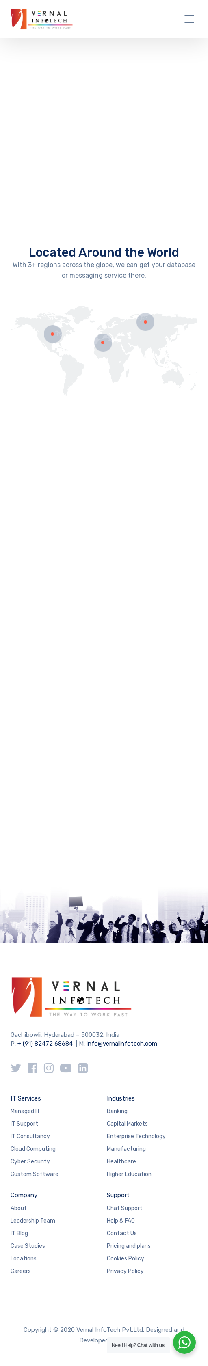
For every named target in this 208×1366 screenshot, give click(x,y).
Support (118, 1195)
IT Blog (19, 1233)
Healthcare (121, 1161)
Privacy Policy (125, 1271)
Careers (21, 1271)
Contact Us (122, 1233)
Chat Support (125, 1208)
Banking (117, 1111)
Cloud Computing (33, 1149)
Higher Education (129, 1174)
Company (24, 1195)
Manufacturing (126, 1149)
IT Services (26, 1098)
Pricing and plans (129, 1246)
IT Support (24, 1123)
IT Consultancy (30, 1136)
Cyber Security (30, 1161)
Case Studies (28, 1246)
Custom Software (34, 1174)
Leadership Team (33, 1220)
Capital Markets (127, 1123)
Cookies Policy (125, 1258)
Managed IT (25, 1111)
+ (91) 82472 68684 (45, 1043)
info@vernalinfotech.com (122, 1043)
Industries (121, 1098)
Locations (24, 1258)
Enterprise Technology (136, 1136)
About (19, 1208)
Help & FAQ (121, 1220)
